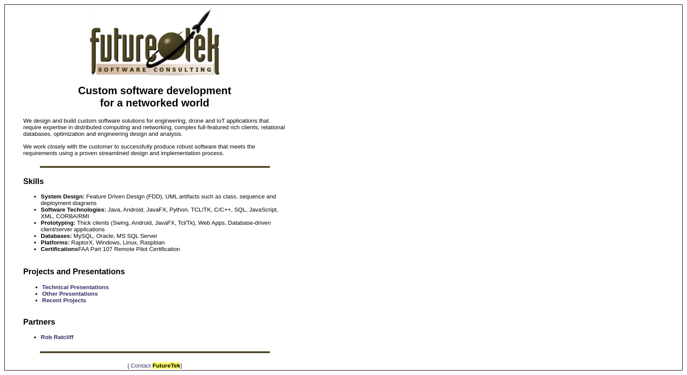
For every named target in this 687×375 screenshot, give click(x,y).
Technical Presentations (75, 287)
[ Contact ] (154, 365)
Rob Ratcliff (57, 337)
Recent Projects (64, 300)
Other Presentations (70, 293)
